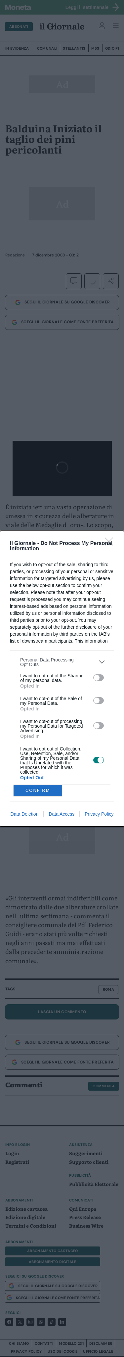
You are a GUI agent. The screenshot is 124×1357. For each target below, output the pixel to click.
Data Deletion (25, 814)
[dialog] (62, 679)
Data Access (61, 814)
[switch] (98, 677)
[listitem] (62, 662)
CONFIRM (37, 790)
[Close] (111, 543)
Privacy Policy (99, 814)
